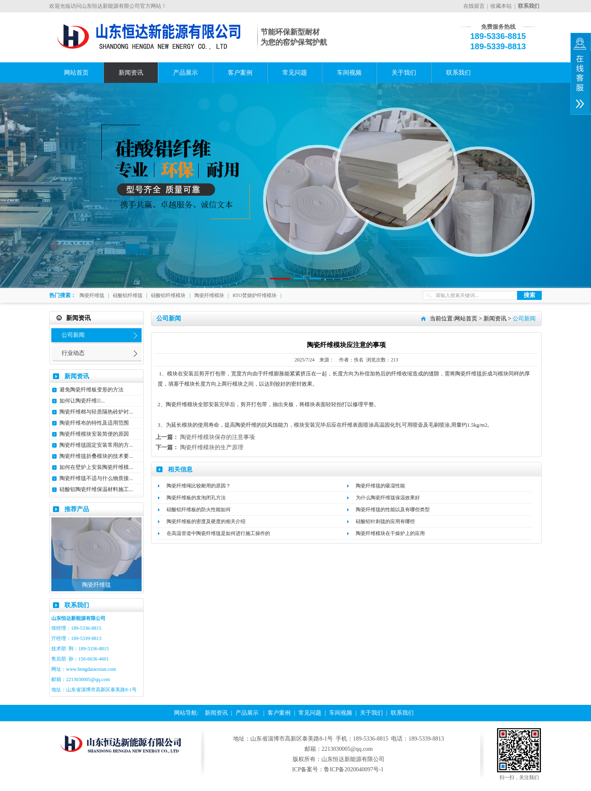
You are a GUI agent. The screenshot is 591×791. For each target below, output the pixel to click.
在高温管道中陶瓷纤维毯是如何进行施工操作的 (218, 533)
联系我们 (458, 72)
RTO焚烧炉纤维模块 (255, 295)
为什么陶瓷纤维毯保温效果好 (388, 498)
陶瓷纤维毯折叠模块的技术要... (96, 456)
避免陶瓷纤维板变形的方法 (92, 389)
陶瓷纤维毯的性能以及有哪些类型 (393, 509)
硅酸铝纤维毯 (127, 295)
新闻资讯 (131, 72)
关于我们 (404, 72)
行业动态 (73, 353)
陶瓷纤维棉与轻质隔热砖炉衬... (96, 412)
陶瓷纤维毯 (92, 295)
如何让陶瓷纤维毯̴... (82, 401)
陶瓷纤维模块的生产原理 (211, 447)
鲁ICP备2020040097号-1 (353, 769)
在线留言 (474, 6)
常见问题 (294, 72)
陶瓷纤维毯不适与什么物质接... (96, 478)
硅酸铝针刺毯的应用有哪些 (385, 521)
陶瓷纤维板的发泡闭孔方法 (196, 498)
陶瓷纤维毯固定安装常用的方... (96, 445)
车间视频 (349, 72)
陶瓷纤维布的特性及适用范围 (94, 423)
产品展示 (185, 72)
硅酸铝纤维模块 (168, 295)
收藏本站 (501, 6)
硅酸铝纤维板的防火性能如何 (199, 509)
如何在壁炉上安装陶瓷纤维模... (96, 467)
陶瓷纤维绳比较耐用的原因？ (199, 486)
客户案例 (240, 72)
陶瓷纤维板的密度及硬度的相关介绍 (206, 521)
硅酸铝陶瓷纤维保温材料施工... (96, 489)
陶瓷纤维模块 (209, 295)
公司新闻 (73, 335)
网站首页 (76, 72)
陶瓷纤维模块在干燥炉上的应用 (390, 533)
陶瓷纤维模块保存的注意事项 (217, 437)
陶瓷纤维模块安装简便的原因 (94, 434)
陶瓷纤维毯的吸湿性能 (380, 486)
